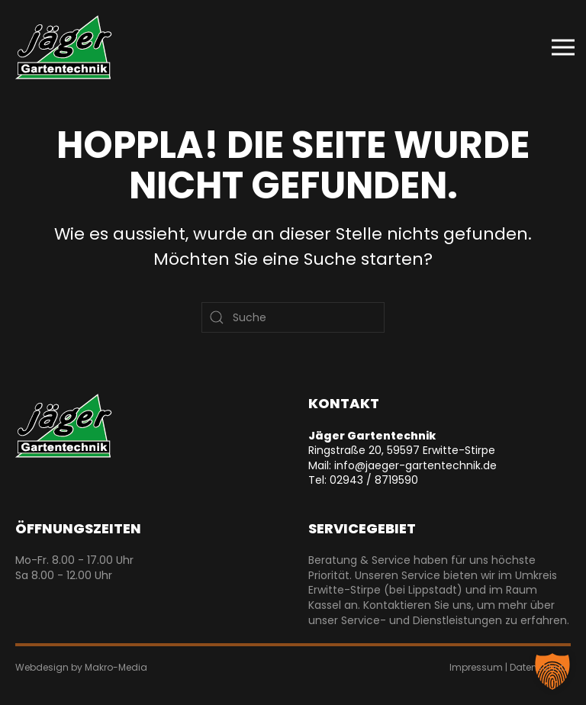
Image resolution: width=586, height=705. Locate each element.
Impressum (476, 667)
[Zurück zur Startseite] (63, 47)
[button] (563, 47)
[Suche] (293, 317)
